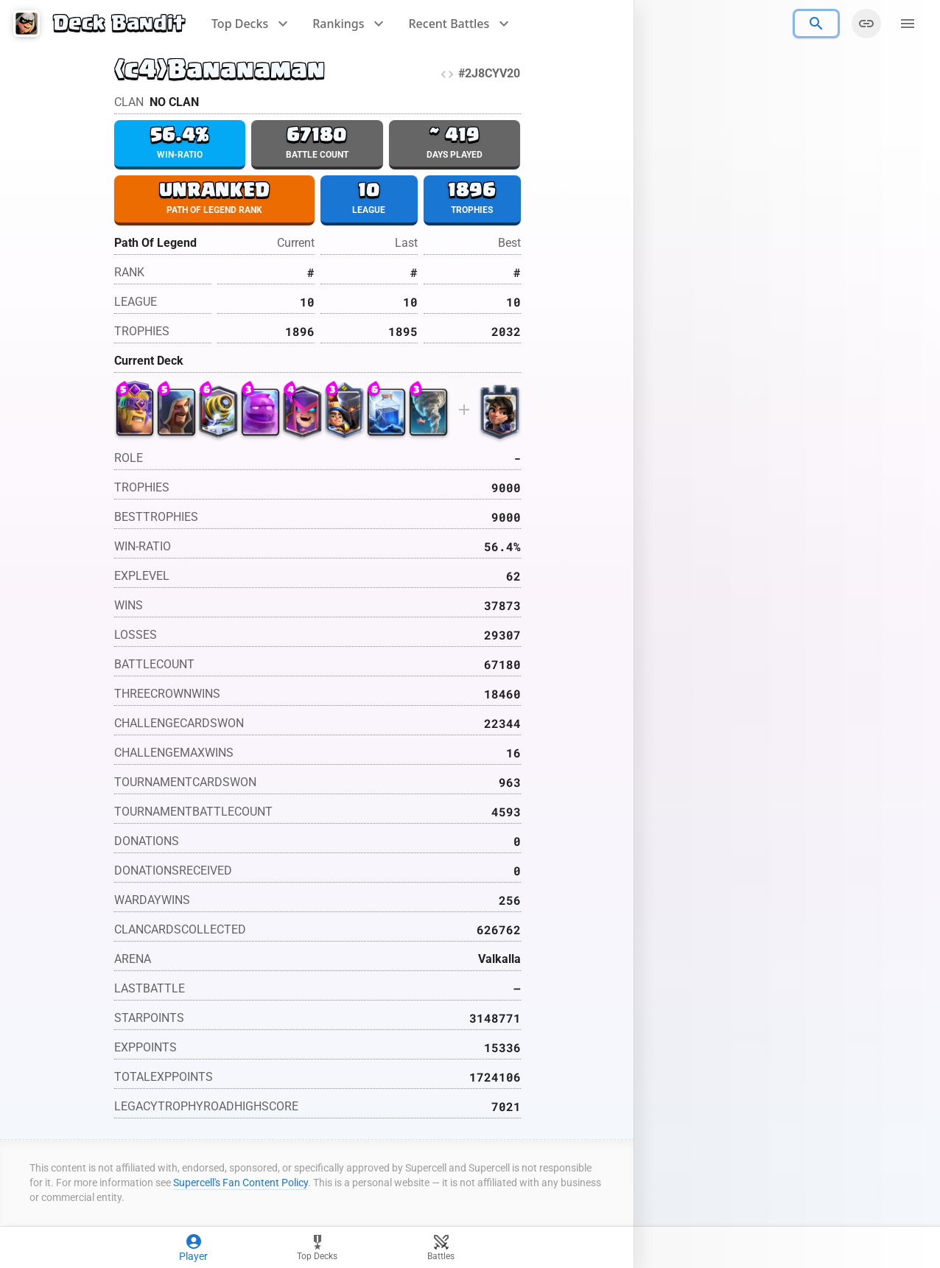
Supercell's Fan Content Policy (240, 1184)
